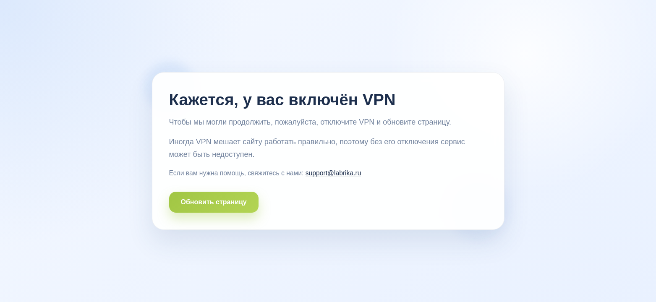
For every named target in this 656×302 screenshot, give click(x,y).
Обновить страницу (214, 202)
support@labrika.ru (333, 173)
